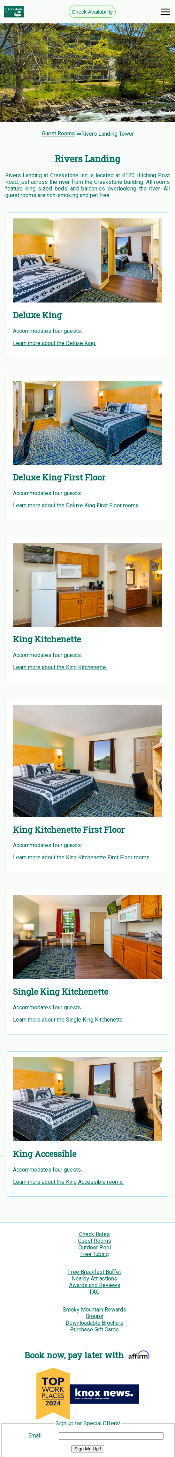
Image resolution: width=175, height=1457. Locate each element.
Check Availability (92, 12)
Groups (94, 1316)
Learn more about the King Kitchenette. (60, 667)
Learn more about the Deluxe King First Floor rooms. (76, 505)
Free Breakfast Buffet (94, 1272)
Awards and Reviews (94, 1285)
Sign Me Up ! (87, 1448)
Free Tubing (94, 1254)
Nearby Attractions (94, 1278)
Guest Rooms (58, 133)
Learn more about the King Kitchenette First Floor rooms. (82, 857)
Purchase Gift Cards (94, 1329)
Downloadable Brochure (94, 1323)
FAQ (95, 1291)
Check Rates (94, 1234)
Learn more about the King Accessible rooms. (68, 1182)
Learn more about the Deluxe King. (54, 343)
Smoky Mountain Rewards (94, 1309)
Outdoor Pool (94, 1247)
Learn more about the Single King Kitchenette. (68, 1019)
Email (34, 1435)
